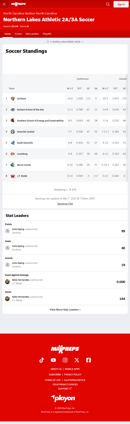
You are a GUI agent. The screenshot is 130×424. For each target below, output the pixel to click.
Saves (8, 291)
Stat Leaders (32, 33)
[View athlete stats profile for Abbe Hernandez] (35, 281)
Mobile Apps (72, 368)
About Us (56, 368)
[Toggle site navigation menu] (4, 4)
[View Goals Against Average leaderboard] (95, 281)
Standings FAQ (65, 203)
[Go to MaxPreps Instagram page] (65, 360)
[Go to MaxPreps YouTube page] (53, 360)
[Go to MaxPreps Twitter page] (76, 360)
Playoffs (47, 33)
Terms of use (53, 380)
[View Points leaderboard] (95, 230)
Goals (8, 241)
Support (65, 388)
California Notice (74, 380)
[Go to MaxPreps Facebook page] (88, 360)
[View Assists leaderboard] (95, 264)
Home (8, 33)
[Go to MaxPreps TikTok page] (41, 360)
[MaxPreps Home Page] (48, 41)
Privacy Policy (72, 374)
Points (8, 224)
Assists (9, 257)
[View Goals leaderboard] (95, 247)
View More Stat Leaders (65, 309)
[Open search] (108, 4)
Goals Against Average (17, 274)
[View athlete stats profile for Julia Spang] (35, 231)
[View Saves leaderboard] (95, 298)
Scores (18, 33)
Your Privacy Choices (65, 384)
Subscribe (55, 374)
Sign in (121, 4)
